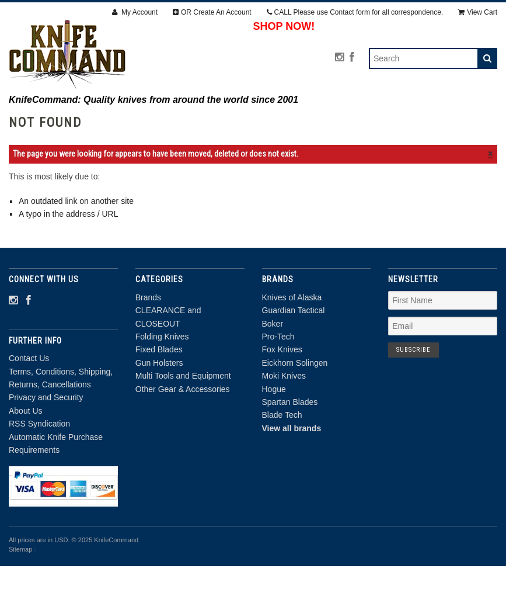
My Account (135, 12)
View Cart (477, 12)
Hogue (274, 433)
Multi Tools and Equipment (185, 135)
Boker (273, 367)
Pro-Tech (278, 381)
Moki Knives (284, 420)
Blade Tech (282, 459)
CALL (355, 12)
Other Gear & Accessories (324, 135)
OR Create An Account (212, 12)
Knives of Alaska (292, 341)
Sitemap (20, 593)
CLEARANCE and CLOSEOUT (155, 122)
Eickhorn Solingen (295, 407)
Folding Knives (265, 122)
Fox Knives (282, 393)
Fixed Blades (350, 122)
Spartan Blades (290, 446)
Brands (60, 122)
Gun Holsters (432, 122)
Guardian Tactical (293, 354)
